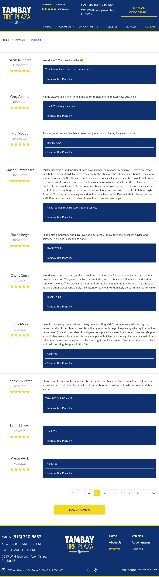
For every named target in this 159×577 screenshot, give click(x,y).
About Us (65, 27)
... (81, 493)
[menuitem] (47, 26)
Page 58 (36, 39)
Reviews (150, 27)
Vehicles (131, 27)
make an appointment (139, 10)
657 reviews (63, 9)
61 (121, 493)
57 (88, 493)
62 (129, 493)
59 (104, 493)
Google (89, 570)
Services (111, 27)
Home (47, 27)
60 (112, 493)
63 (137, 493)
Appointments (88, 27)
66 (153, 493)
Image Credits (128, 569)
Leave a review (79, 510)
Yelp (95, 570)
